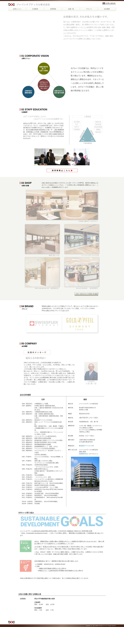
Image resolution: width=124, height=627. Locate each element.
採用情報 (53, 9)
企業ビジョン (17, 9)
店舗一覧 (71, 9)
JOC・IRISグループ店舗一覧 (85, 294)
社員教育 (35, 9)
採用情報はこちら (61, 170)
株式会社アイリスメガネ (86, 445)
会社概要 (107, 9)
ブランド (89, 9)
